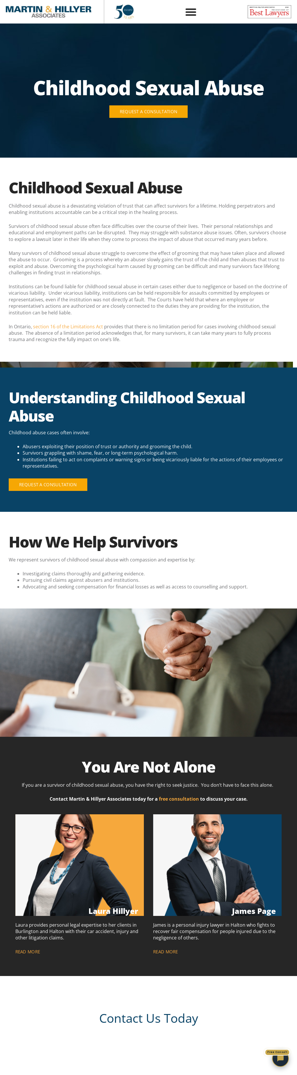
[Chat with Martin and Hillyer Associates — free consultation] (280, 1058)
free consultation (179, 799)
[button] (191, 12)
